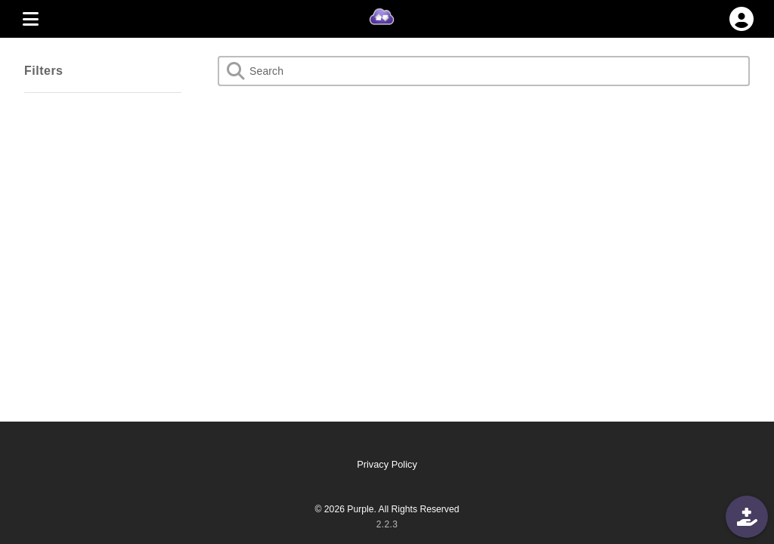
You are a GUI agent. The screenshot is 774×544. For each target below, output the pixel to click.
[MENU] (30, 18)
